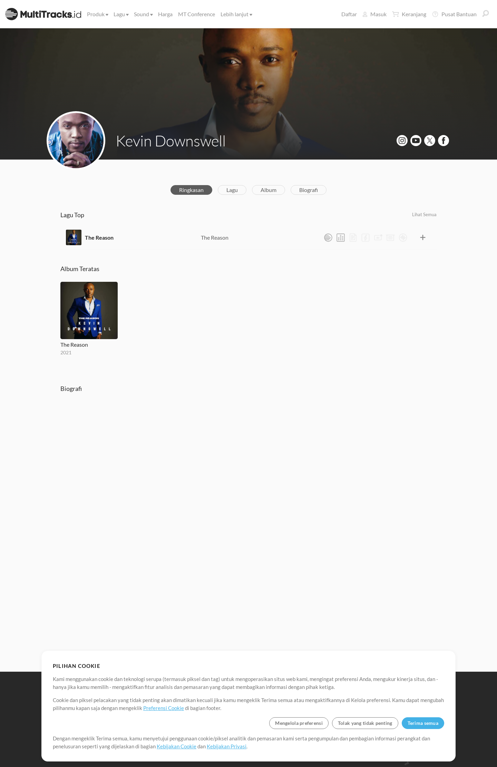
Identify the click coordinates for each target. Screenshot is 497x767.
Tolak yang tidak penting (365, 723)
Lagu (121, 14)
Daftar (349, 14)
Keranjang (409, 14)
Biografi (308, 189)
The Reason (99, 237)
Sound (143, 14)
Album (268, 189)
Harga (165, 14)
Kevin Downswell (171, 140)
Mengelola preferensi (299, 723)
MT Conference (196, 14)
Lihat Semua (424, 214)
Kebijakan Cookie (176, 746)
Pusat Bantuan (454, 14)
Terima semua (423, 723)
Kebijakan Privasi (226, 746)
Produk (97, 14)
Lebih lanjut (236, 14)
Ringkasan (191, 189)
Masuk (374, 14)
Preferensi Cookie (163, 708)
